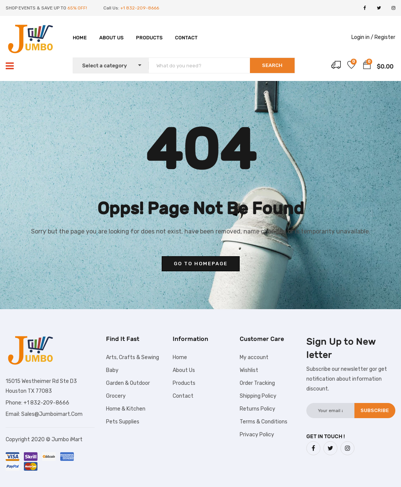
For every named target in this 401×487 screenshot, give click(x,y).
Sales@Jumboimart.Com (52, 414)
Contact (186, 37)
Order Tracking (257, 383)
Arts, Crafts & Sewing (132, 357)
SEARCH (272, 65)
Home (80, 37)
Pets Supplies (122, 422)
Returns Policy (257, 409)
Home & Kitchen (125, 409)
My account (254, 357)
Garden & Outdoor (128, 383)
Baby (112, 370)
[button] (367, 66)
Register (384, 37)
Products (149, 37)
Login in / (362, 37)
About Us (111, 37)
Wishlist (249, 370)
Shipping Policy (258, 396)
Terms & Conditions (263, 422)
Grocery (116, 396)
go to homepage (201, 263)
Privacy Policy (257, 434)
